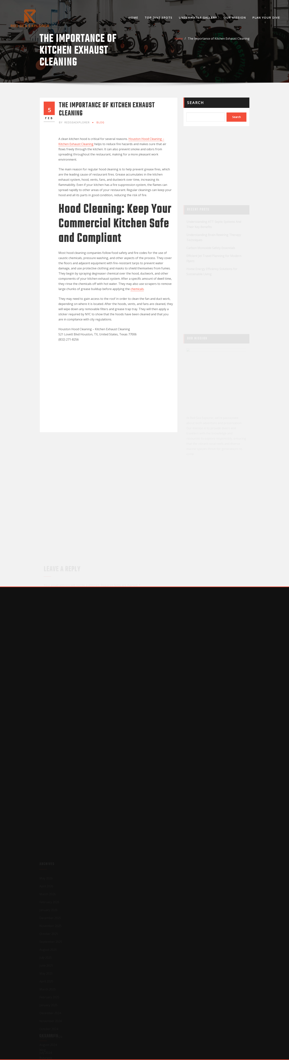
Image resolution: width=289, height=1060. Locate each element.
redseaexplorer (74, 122)
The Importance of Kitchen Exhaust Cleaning (219, 39)
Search (195, 102)
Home (133, 17)
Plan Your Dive (266, 17)
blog (100, 122)
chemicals (137, 289)
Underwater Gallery (198, 17)
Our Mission (235, 17)
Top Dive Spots (158, 17)
